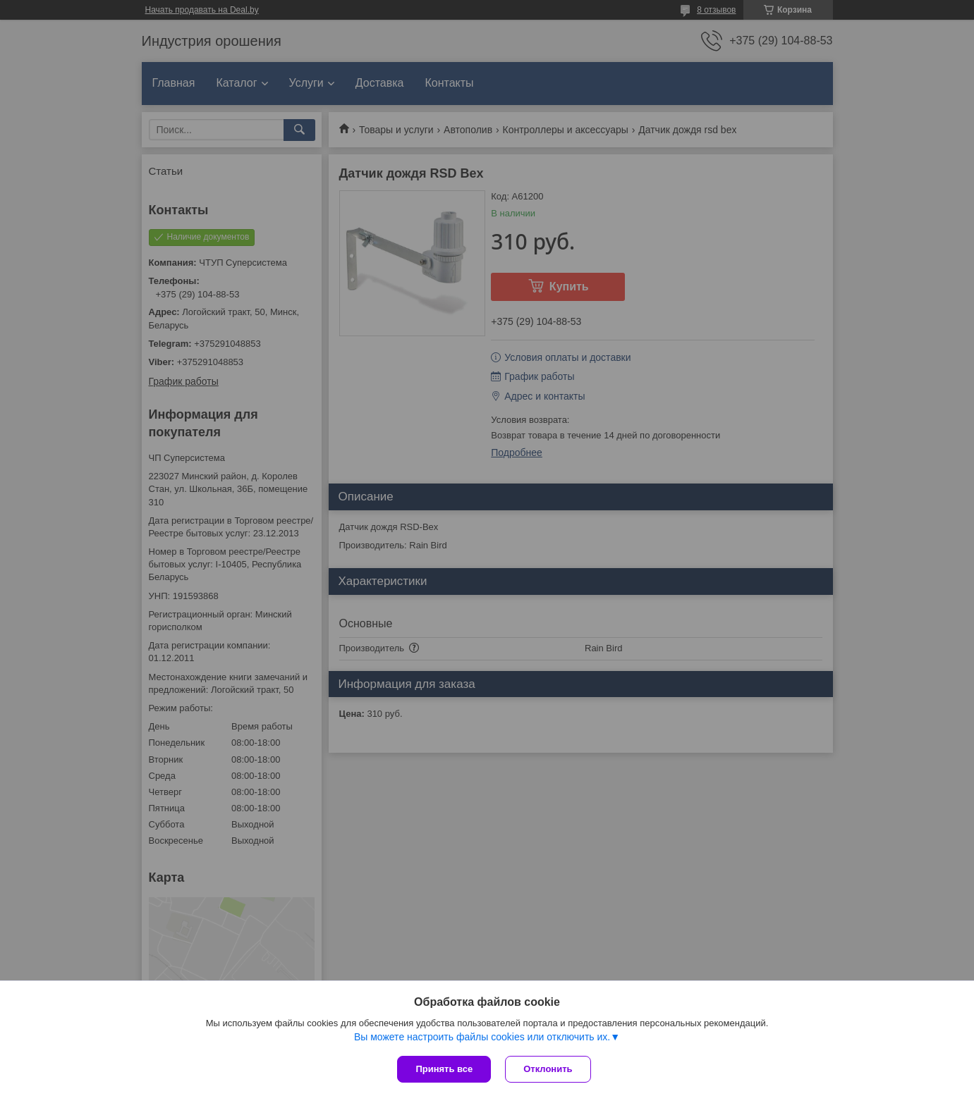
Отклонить (547, 1069)
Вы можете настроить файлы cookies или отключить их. (482, 1036)
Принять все (444, 1069)
